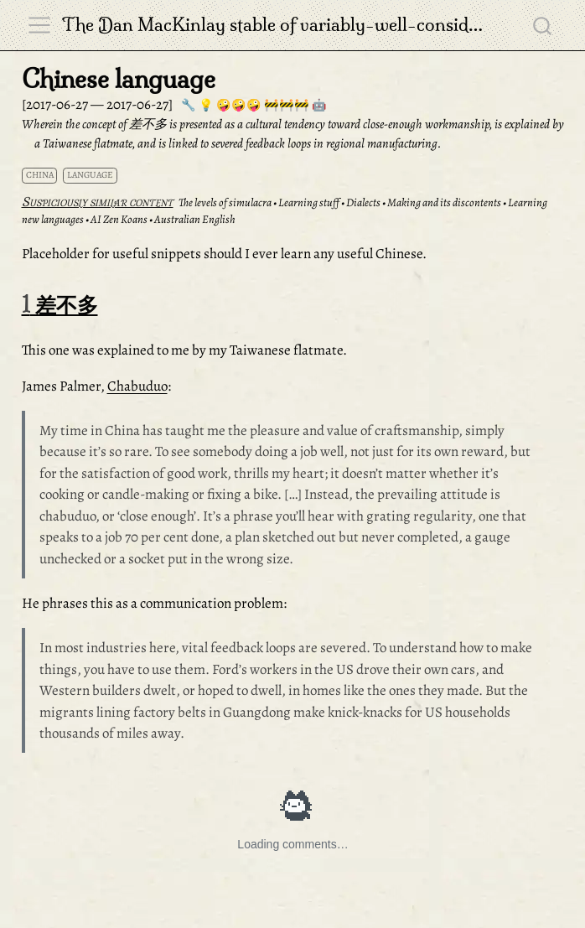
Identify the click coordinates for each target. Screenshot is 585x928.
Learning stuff (308, 202)
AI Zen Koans (119, 219)
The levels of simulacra (225, 202)
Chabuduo (137, 386)
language (90, 174)
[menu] (39, 25)
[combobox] (543, 25)
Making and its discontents (444, 202)
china (40, 174)
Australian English (195, 219)
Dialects (363, 202)
